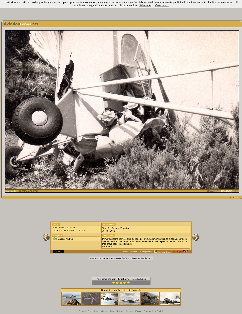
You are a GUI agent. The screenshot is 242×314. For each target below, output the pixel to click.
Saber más (145, 5)
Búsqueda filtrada (162, 252)
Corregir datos (146, 252)
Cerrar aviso (162, 5)
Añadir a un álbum (130, 252)
